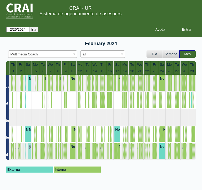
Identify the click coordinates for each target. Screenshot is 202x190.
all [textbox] (84, 54)
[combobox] (42, 54)
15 (102, 71)
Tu (43, 64)
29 (192, 71)
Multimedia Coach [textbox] (24, 54)
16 (110, 71)
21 (140, 71)
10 (72, 71)
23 (154, 71)
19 (125, 71)
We (50, 64)
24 (162, 71)
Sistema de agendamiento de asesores (80, 13)
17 (117, 71)
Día (154, 54)
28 (184, 71)
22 (147, 71)
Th (13, 64)
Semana (171, 54)
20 (132, 71)
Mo (35, 64)
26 (169, 71)
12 (80, 71)
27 (177, 71)
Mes (187, 54)
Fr (20, 64)
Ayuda (160, 29)
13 (87, 71)
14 (95, 71)
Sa (28, 64)
